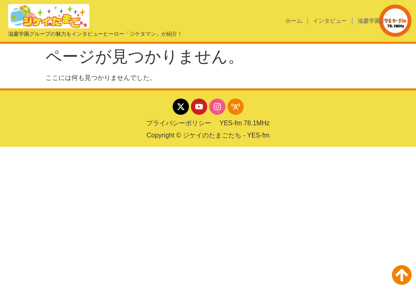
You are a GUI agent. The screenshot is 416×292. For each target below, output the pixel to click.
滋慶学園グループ (380, 20)
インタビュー (330, 20)
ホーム (293, 20)
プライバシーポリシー (178, 123)
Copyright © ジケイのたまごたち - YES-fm (208, 135)
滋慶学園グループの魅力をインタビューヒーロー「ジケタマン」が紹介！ (95, 34)
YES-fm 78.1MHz (244, 123)
